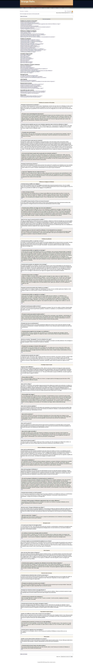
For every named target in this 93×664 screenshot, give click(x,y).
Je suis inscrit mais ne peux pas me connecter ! (29, 25)
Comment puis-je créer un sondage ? (27, 42)
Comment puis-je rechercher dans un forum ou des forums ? (32, 84)
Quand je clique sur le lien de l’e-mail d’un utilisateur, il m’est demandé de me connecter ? (37, 36)
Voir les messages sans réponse (25, 13)
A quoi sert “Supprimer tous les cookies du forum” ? (30, 29)
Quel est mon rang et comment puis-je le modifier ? (30, 35)
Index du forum (23, 16)
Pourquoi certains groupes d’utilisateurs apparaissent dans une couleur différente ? (36, 70)
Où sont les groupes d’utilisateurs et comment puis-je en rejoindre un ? (34, 68)
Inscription (26, 11)
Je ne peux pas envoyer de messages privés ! (29, 75)
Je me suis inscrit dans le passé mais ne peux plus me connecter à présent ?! (35, 26)
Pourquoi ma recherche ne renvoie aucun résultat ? (30, 85)
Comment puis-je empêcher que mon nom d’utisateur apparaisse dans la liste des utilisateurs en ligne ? (40, 23)
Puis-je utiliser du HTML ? (25, 55)
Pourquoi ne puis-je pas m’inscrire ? (27, 28)
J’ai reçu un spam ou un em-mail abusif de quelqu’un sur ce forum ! (33, 77)
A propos (60, 8)
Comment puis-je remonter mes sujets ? (28, 51)
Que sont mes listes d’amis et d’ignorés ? (28, 80)
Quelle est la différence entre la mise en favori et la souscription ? (33, 91)
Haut (21, 110)
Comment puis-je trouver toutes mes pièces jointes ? (30, 96)
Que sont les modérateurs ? (25, 66)
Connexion (22, 11)
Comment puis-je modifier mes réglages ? (28, 31)
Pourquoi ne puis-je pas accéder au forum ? (28, 45)
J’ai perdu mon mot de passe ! (26, 24)
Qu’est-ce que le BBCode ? (25, 54)
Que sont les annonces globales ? (27, 58)
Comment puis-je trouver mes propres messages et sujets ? (31, 88)
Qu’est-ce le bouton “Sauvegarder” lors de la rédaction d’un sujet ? (33, 49)
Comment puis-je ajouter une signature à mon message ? (31, 41)
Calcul (33, 8)
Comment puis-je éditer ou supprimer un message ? (30, 40)
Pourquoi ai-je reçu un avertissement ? (27, 47)
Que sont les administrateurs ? (26, 65)
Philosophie (39, 8)
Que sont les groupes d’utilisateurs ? (27, 67)
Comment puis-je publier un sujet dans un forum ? (30, 39)
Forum (54, 8)
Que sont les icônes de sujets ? (26, 62)
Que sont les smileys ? (24, 56)
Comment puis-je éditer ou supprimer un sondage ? (30, 44)
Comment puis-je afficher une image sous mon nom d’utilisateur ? (33, 34)
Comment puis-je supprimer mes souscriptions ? (29, 93)
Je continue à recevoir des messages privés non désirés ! (31, 76)
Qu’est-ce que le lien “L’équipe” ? (26, 72)
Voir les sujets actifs (35, 13)
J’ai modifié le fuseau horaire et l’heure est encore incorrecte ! (32, 33)
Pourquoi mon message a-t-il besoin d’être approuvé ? (30, 50)
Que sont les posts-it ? (24, 60)
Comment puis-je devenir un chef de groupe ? (29, 69)
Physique (27, 8)
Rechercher (69, 11)
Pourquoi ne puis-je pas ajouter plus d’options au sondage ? (32, 43)
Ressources (67, 8)
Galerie (45, 8)
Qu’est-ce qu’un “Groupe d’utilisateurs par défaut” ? (30, 71)
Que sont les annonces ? (25, 59)
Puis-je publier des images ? (25, 57)
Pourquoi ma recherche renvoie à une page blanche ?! (30, 86)
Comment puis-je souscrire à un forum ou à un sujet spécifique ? (32, 92)
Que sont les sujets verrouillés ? (26, 61)
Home (22, 8)
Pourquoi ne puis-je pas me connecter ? (28, 21)
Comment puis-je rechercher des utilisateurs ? (29, 87)
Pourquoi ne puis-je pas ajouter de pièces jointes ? (30, 46)
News (50, 8)
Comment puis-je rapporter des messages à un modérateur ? (32, 48)
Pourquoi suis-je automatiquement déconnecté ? (29, 22)
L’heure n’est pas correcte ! (25, 32)
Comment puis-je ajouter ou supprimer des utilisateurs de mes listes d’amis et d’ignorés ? (37, 81)
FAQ (65, 11)
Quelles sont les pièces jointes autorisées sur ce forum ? (31, 95)
